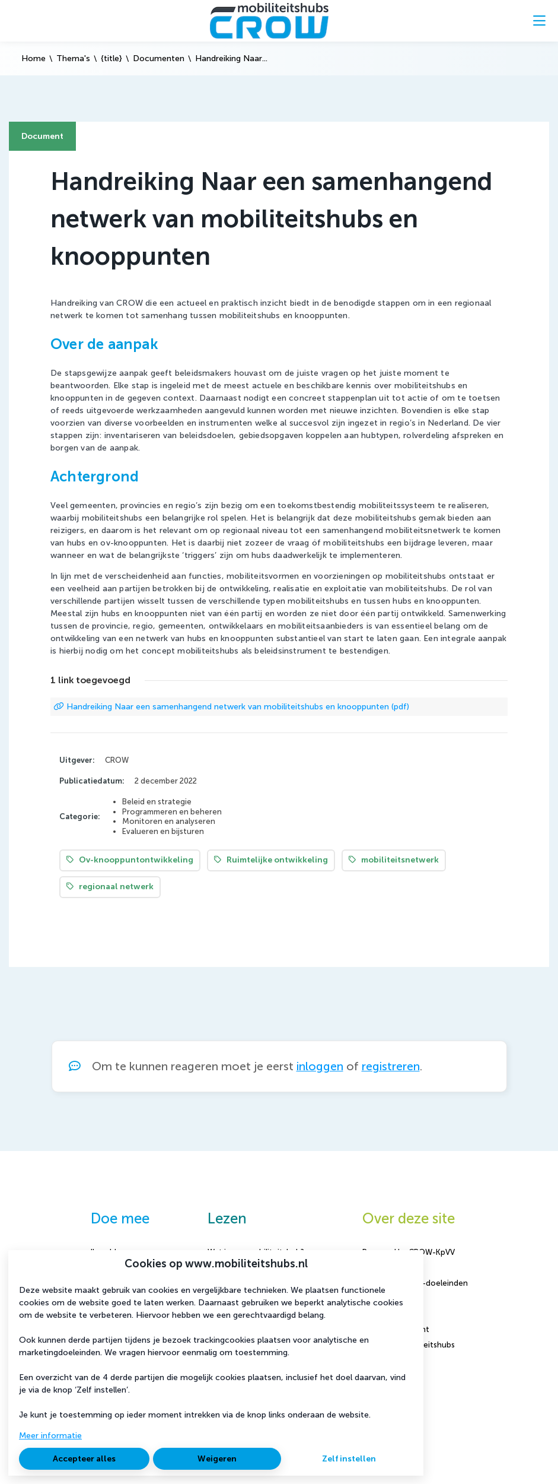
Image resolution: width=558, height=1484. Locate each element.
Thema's (73, 58)
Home (33, 58)
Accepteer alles (84, 1459)
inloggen (319, 1066)
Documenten (158, 58)
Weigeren (217, 1459)
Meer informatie (50, 1436)
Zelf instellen (349, 1459)
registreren (391, 1066)
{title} (111, 58)
